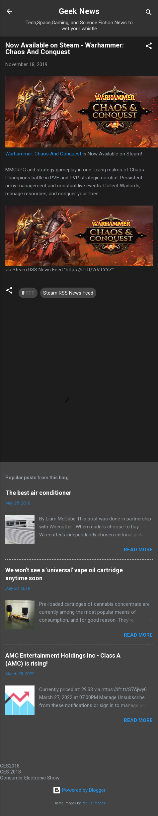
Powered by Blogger (79, 790)
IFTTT (28, 293)
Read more (138, 550)
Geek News (79, 11)
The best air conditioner (38, 492)
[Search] (149, 13)
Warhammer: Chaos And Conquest (43, 154)
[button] (149, 47)
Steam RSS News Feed (68, 293)
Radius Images (93, 803)
